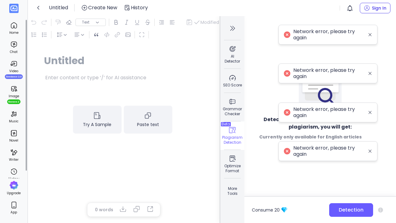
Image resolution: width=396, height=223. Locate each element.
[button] (350, 8)
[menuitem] (13, 28)
